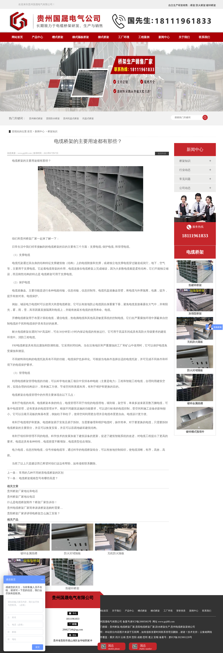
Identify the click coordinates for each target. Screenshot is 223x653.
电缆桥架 (195, 252)
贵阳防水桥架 (53, 118)
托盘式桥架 (88, 118)
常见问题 (184, 178)
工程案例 (143, 37)
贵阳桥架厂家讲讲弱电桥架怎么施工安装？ (33, 513)
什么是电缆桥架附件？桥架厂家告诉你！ (32, 502)
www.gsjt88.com (25, 153)
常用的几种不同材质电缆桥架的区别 (40, 472)
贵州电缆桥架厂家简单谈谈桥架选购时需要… (35, 507)
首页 (29, 131)
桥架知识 (184, 160)
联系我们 (204, 37)
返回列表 (162, 153)
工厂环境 (123, 37)
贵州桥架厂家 (28, 238)
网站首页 (17, 37)
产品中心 (37, 37)
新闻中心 (164, 37)
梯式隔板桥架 (80, 37)
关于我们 (184, 37)
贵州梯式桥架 (36, 118)
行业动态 (184, 169)
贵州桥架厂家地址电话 (21, 496)
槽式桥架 (57, 37)
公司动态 (184, 187)
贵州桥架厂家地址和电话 (22, 491)
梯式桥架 (103, 37)
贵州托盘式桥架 (71, 118)
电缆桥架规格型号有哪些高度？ (38, 478)
